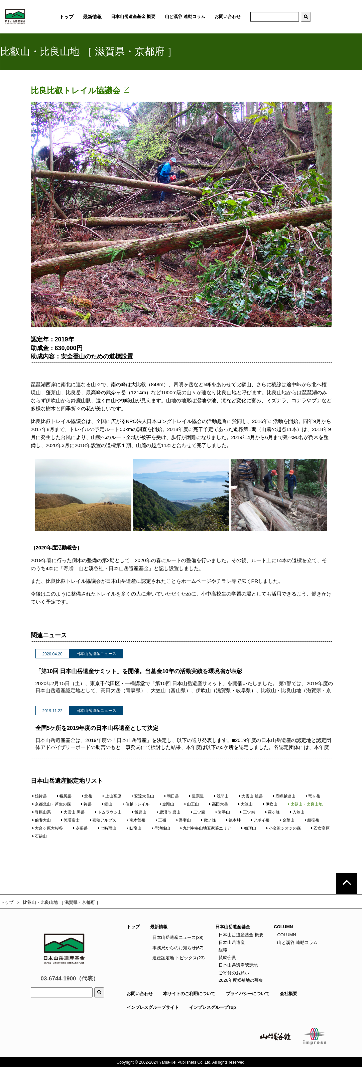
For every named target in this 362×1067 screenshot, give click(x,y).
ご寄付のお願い (233, 972)
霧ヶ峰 (272, 812)
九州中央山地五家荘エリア (205, 828)
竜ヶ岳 (313, 796)
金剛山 (167, 804)
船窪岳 (312, 820)
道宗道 (197, 796)
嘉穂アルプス (103, 820)
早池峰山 (161, 828)
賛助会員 (226, 957)
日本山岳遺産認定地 (237, 965)
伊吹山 (270, 804)
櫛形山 (249, 828)
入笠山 (297, 812)
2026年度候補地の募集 (240, 980)
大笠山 (245, 804)
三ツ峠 (248, 812)
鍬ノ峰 (209, 820)
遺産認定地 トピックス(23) (178, 957)
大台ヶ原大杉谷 (47, 828)
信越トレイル (136, 804)
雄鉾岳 (39, 796)
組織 (222, 949)
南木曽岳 (136, 820)
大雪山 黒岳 (73, 812)
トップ (6, 902)
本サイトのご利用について (189, 993)
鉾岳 (86, 804)
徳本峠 (233, 820)
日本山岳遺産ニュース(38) (178, 937)
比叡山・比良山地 (305, 804)
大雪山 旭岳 (251, 796)
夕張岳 (80, 828)
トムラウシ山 (108, 812)
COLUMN (286, 934)
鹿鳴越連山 (284, 796)
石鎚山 (39, 836)
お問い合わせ (228, 16)
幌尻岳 (64, 796)
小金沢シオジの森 (283, 828)
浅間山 (221, 796)
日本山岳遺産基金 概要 (133, 16)
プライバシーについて (247, 993)
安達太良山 (143, 796)
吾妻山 (183, 820)
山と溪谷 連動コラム (185, 16)
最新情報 (158, 926)
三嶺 (161, 820)
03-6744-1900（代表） (70, 978)
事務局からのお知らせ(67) (178, 947)
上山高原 (112, 796)
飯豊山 (139, 812)
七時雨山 (107, 828)
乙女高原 (320, 828)
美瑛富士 (70, 820)
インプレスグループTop (212, 1007)
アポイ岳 (260, 820)
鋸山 (107, 804)
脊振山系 (41, 812)
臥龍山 (134, 828)
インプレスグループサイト (153, 1007)
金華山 (287, 820)
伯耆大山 (41, 820)
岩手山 (223, 812)
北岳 (87, 796)
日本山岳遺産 (231, 942)
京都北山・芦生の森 (51, 804)
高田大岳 (219, 804)
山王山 (192, 804)
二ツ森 (198, 812)
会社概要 (288, 993)
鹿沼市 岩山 (168, 812)
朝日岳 (171, 796)
